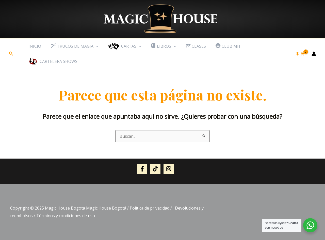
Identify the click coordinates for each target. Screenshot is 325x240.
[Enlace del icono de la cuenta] (314, 54)
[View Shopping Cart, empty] (300, 54)
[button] (11, 53)
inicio (34, 46)
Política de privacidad (149, 208)
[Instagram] (169, 169)
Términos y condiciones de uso (65, 215)
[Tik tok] (155, 169)
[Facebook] (142, 169)
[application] (93, 46)
